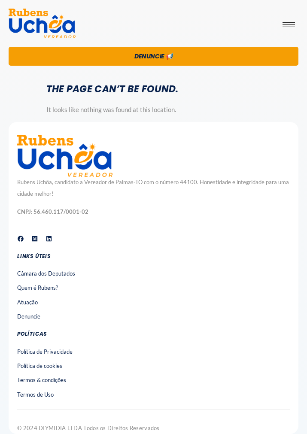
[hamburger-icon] (288, 24)
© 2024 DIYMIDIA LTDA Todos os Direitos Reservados (88, 428)
